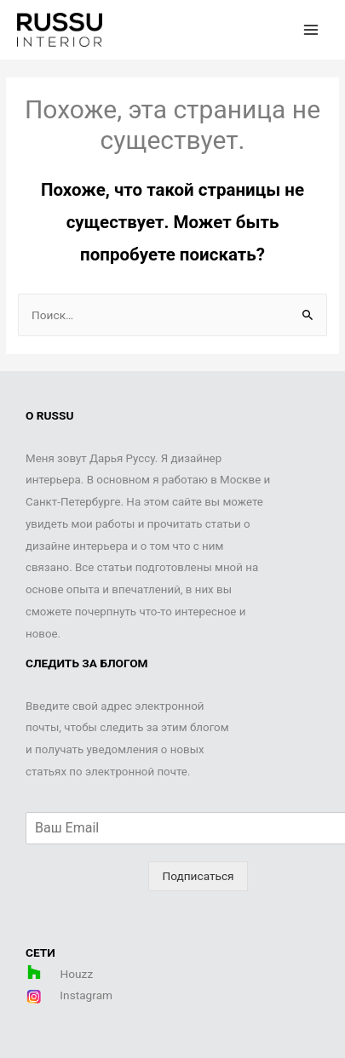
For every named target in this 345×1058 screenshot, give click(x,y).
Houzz (77, 974)
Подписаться (197, 876)
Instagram (84, 995)
